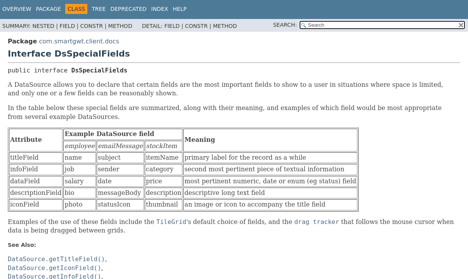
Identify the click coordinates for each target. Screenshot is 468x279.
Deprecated (128, 9)
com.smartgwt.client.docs (79, 41)
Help (180, 9)
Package (48, 9)
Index (159, 9)
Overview (16, 9)
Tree (99, 9)
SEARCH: (285, 25)
